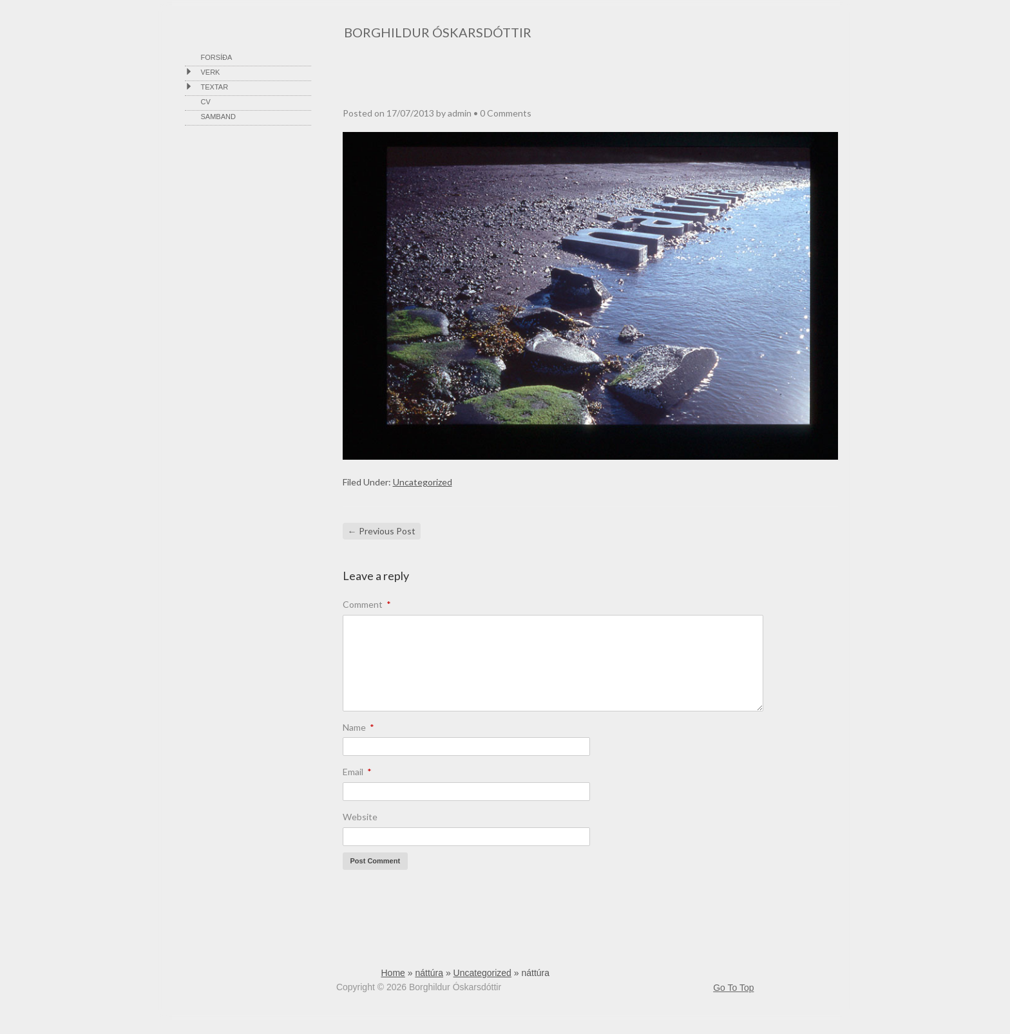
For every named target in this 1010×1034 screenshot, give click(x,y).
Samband (218, 116)
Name (358, 727)
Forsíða (217, 57)
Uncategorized (422, 481)
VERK (210, 72)
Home (393, 973)
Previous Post (381, 530)
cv (206, 102)
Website (360, 816)
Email (357, 771)
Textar (215, 87)
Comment (367, 604)
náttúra (429, 973)
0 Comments (505, 113)
